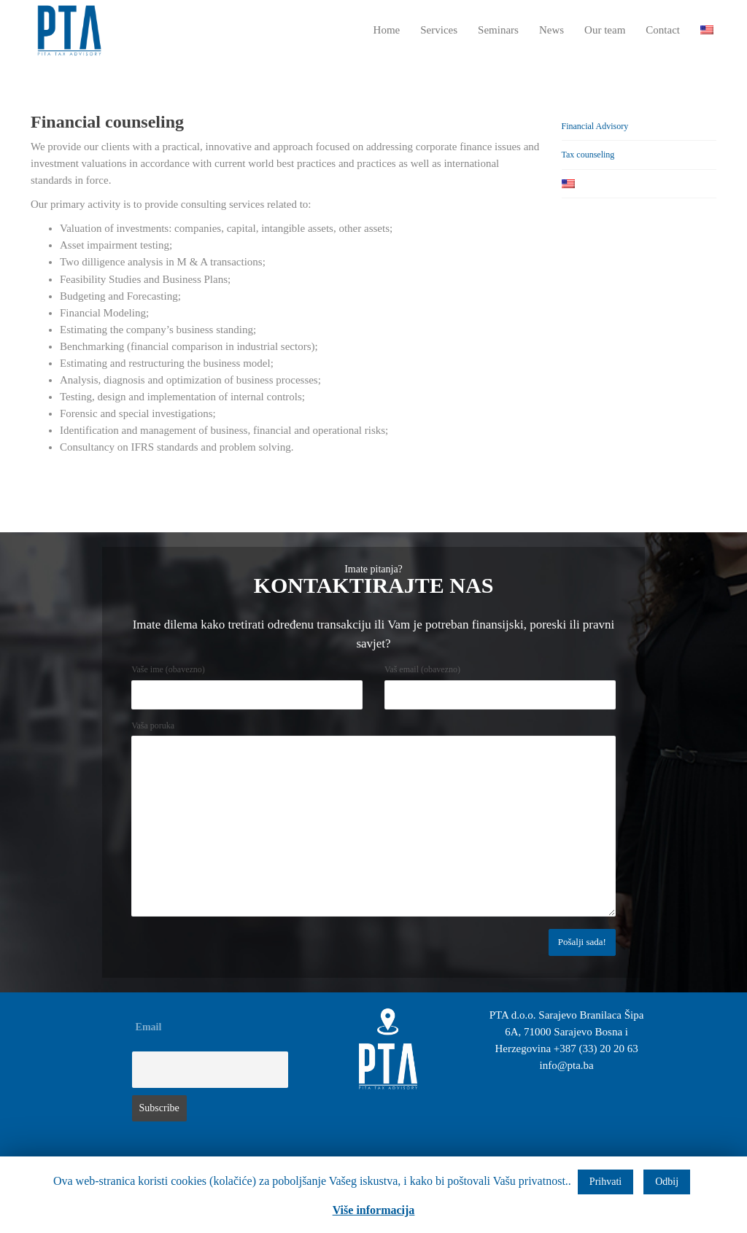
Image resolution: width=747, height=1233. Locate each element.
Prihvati (605, 1181)
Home (387, 30)
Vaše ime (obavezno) (168, 669)
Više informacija (374, 1210)
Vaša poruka (152, 725)
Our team (604, 30)
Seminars (498, 30)
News (551, 30)
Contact (663, 30)
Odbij (666, 1181)
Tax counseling (588, 154)
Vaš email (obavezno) (422, 669)
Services (438, 30)
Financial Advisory (595, 126)
